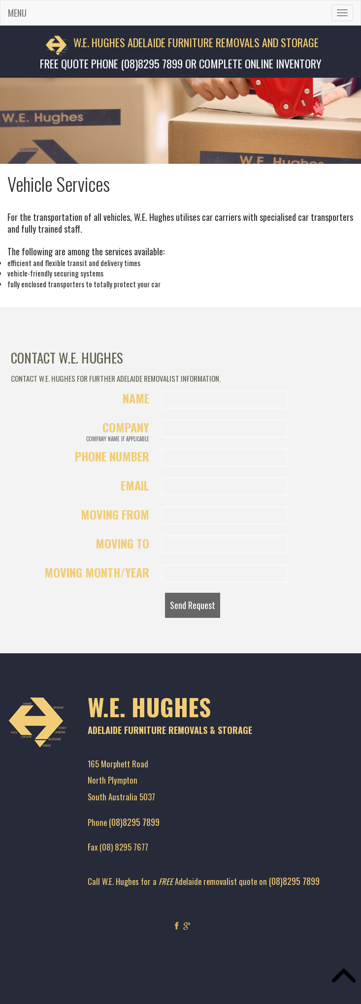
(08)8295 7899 (134, 821)
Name (136, 398)
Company (86, 431)
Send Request (192, 605)
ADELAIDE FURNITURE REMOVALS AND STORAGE (223, 42)
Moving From (115, 514)
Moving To (122, 543)
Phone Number (112, 456)
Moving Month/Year (96, 572)
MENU (17, 12)
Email (135, 485)
